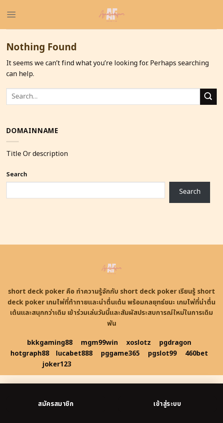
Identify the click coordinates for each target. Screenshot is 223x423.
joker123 (56, 364)
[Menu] (11, 14)
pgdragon (175, 343)
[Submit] (208, 97)
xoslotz (138, 343)
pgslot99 (162, 354)
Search (16, 174)
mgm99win (99, 343)
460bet (196, 354)
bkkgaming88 (50, 343)
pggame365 (120, 354)
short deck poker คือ (41, 292)
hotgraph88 (29, 354)
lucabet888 (74, 354)
